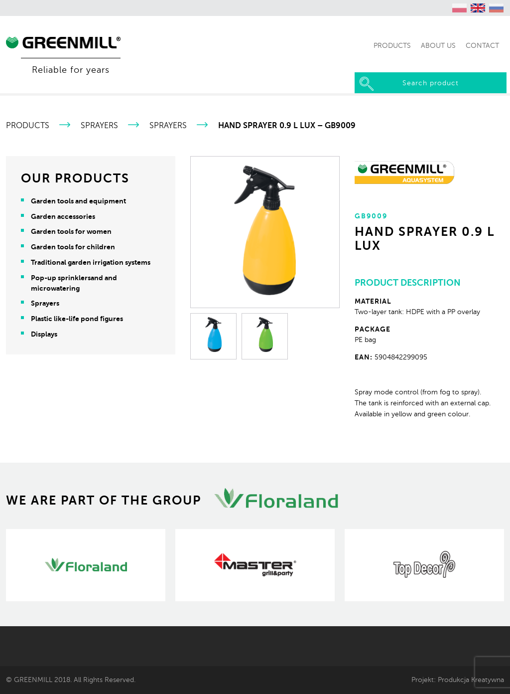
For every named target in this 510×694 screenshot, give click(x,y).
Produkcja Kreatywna (471, 680)
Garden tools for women (71, 231)
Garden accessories (63, 216)
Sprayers (99, 125)
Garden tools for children (73, 247)
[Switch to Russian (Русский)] (496, 7)
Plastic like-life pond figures (77, 319)
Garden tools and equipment (78, 201)
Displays (44, 334)
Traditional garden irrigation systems (90, 262)
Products (27, 125)
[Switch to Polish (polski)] (459, 7)
